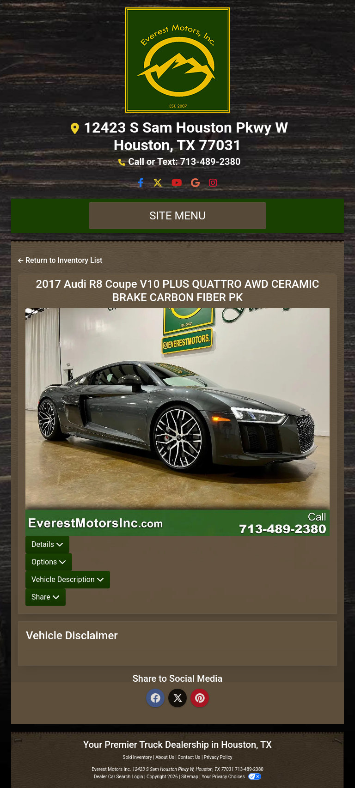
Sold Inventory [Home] (137, 757)
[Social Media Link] (196, 183)
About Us (164, 757)
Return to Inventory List (60, 260)
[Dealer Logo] (177, 60)
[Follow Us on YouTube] (178, 183)
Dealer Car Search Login (118, 776)
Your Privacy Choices (231, 776)
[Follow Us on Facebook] (141, 183)
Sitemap (189, 776)
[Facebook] (155, 699)
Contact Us (189, 757)
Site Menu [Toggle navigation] (177, 215)
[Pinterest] (199, 699)
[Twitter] (177, 699)
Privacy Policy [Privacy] (218, 757)
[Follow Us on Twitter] (158, 183)
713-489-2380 (249, 769)
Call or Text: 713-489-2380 (185, 161)
